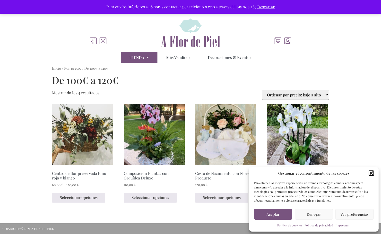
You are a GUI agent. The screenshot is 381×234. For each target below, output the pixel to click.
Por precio (72, 68)
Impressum (343, 225)
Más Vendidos (178, 57)
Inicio (56, 68)
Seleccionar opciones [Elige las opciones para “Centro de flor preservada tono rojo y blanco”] (78, 197)
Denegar (314, 214)
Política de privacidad (318, 225)
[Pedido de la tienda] (295, 95)
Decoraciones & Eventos (229, 57)
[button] (371, 173)
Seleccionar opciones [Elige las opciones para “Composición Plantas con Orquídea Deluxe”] (150, 197)
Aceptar (273, 214)
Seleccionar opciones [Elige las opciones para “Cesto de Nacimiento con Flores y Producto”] (222, 197)
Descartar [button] (266, 6)
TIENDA (139, 57)
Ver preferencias (354, 214)
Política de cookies (289, 225)
